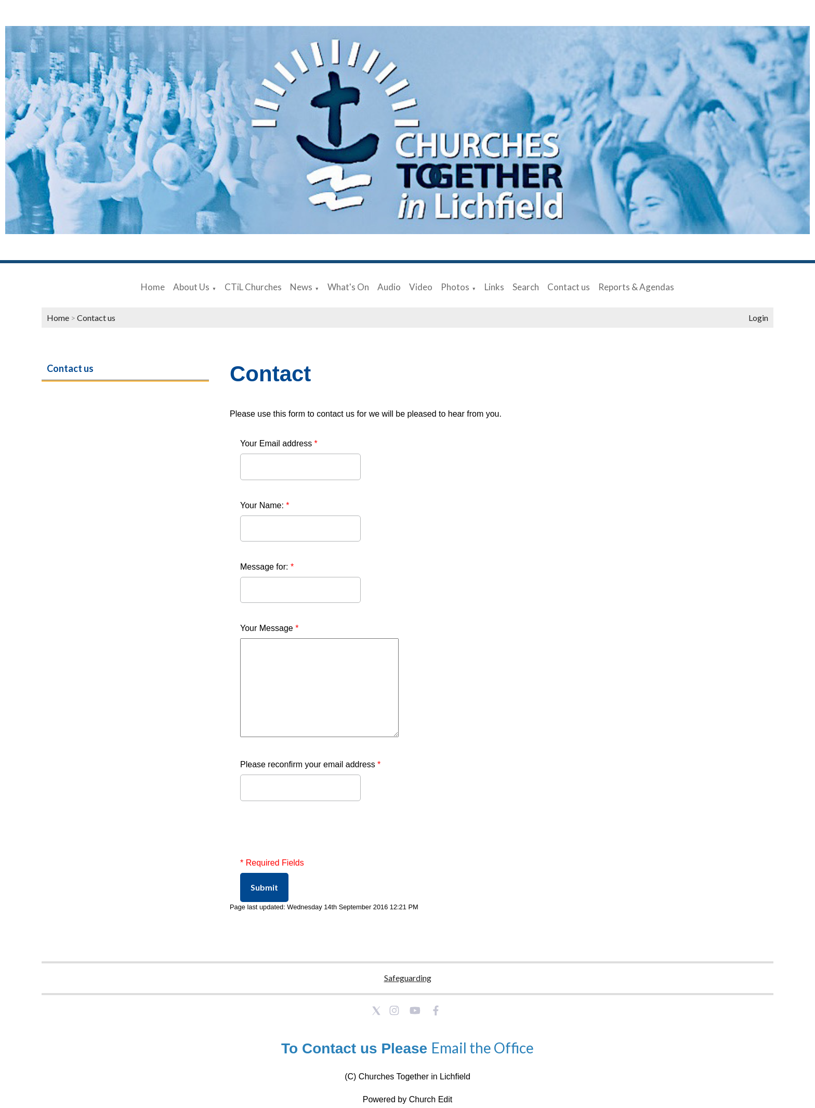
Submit (264, 887)
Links (494, 286)
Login (758, 318)
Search (525, 286)
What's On (348, 286)
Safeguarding (407, 978)
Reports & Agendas (636, 286)
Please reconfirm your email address (310, 764)
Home (153, 286)
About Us (191, 286)
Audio (389, 286)
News (301, 286)
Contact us (568, 286)
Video (420, 286)
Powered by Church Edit (408, 1099)
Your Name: (265, 505)
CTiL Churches (253, 286)
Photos (455, 286)
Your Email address (279, 443)
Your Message (269, 628)
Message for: (267, 566)
